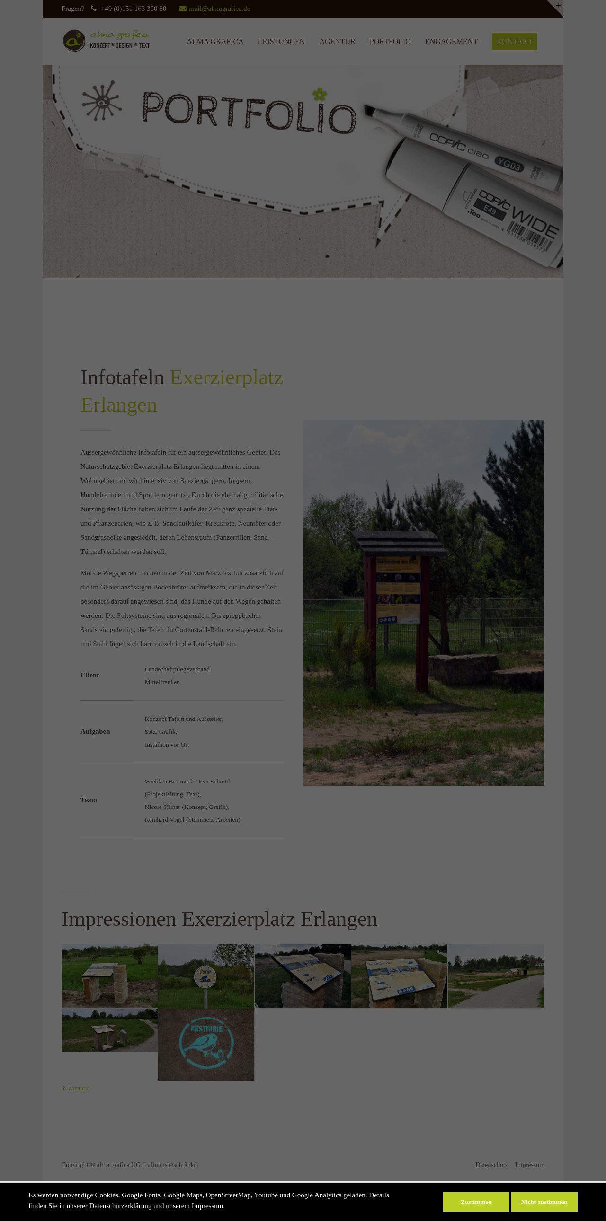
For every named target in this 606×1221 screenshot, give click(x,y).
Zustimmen (476, 1201)
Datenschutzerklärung (120, 1206)
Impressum (207, 1206)
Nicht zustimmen (544, 1201)
